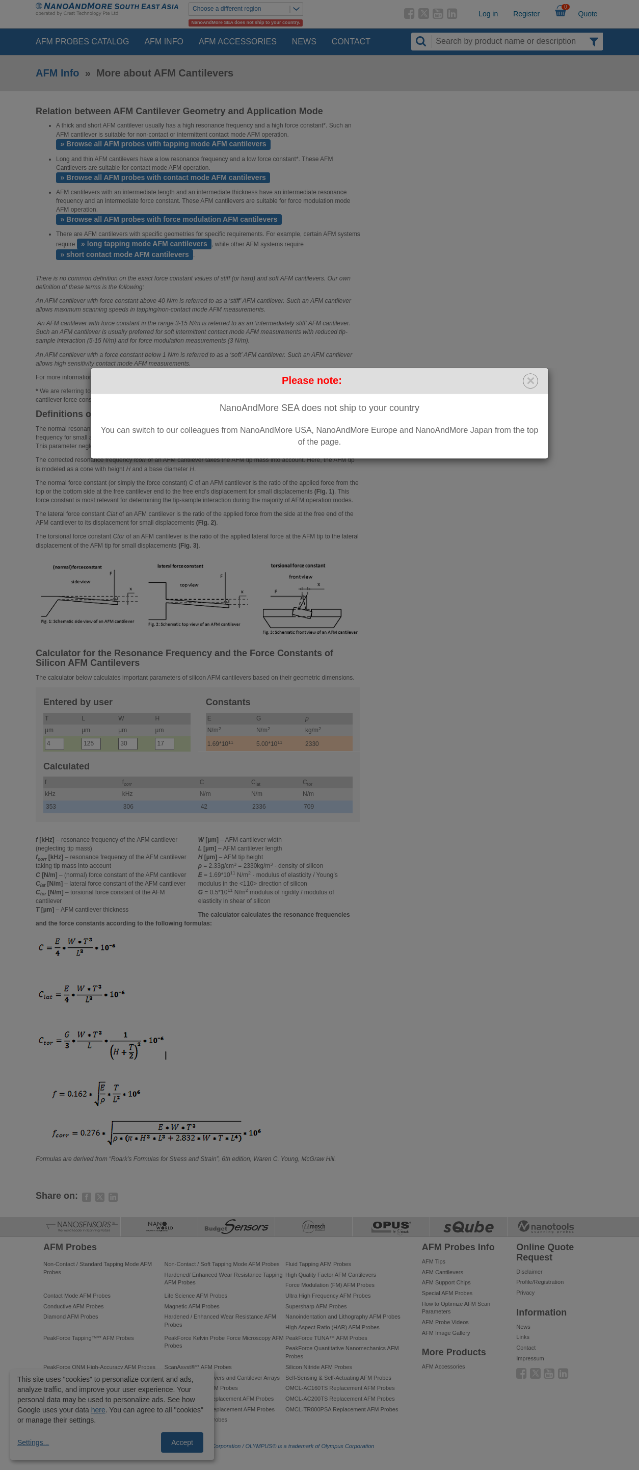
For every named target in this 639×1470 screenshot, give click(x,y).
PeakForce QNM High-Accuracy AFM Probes (99, 1367)
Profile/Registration (540, 1282)
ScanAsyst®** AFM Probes (198, 1367)
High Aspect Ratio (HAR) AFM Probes (332, 1327)
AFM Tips (433, 1261)
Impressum (530, 1358)
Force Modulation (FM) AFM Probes (330, 1285)
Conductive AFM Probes (73, 1306)
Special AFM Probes (447, 1293)
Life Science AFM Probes (196, 1296)
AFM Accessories (238, 41)
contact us (183, 377)
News (304, 41)
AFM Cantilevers (442, 1272)
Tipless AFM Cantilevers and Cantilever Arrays (222, 1378)
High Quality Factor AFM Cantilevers (330, 1275)
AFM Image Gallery (446, 1333)
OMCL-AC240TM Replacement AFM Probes (220, 1409)
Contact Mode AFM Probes (77, 1296)
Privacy (525, 1293)
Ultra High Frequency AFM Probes (328, 1296)
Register (526, 14)
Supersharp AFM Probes (316, 1306)
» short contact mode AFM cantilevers (124, 254)
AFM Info (163, 41)
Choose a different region (248, 9)
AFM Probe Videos (445, 1322)
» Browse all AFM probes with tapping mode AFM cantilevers (163, 144)
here (98, 1410)
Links (522, 1337)
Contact (351, 41)
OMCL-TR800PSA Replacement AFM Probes (341, 1409)
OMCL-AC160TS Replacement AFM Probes (340, 1388)
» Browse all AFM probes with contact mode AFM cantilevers (163, 177)
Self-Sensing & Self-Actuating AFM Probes (338, 1378)
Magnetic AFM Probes (192, 1306)
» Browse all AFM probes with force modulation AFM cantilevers (168, 219)
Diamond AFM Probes (70, 1316)
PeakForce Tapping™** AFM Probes (88, 1338)
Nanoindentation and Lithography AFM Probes (343, 1316)
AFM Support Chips (446, 1282)
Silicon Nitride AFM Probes (318, 1367)
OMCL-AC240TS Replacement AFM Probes (219, 1399)
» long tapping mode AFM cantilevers (144, 244)
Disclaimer (529, 1272)
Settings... (33, 1442)
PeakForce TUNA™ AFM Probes (326, 1338)
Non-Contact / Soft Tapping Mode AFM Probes (222, 1264)
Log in (488, 14)
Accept (182, 1442)
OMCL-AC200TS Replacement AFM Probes (340, 1399)
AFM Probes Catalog (82, 41)
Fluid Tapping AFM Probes (318, 1264)
